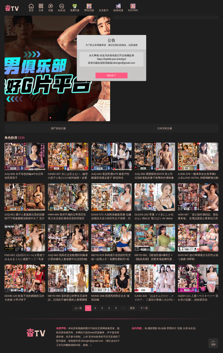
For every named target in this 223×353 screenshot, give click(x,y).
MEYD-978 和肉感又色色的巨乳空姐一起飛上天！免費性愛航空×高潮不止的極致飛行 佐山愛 (111, 259)
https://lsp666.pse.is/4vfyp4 (111, 59)
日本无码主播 (164, 128)
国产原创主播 (58, 128)
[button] (47, 117)
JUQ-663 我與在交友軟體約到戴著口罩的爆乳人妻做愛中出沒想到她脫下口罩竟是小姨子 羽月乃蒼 (68, 259)
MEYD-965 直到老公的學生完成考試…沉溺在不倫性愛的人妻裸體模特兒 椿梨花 (67, 299)
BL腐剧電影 (151, 328)
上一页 (78, 308)
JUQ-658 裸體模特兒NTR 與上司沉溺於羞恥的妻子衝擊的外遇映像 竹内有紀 (154, 177)
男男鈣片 (171, 328)
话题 (179, 328)
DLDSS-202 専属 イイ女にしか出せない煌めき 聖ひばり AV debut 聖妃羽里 (153, 218)
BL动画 (162, 328)
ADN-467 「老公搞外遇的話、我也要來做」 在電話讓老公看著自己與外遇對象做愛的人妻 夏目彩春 (198, 218)
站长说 (191, 328)
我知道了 (111, 75)
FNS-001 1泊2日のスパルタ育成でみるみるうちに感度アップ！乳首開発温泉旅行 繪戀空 (25, 259)
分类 (185, 328)
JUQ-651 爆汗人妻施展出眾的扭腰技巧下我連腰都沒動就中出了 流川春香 (24, 218)
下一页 (144, 308)
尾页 (132, 308)
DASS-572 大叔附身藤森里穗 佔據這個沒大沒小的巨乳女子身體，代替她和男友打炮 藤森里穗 (111, 218)
